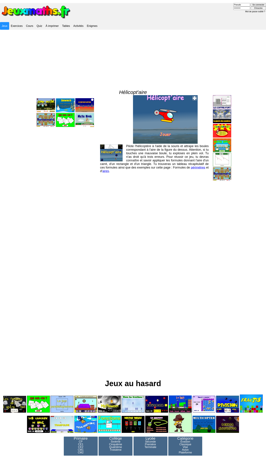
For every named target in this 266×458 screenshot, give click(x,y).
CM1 (81, 449)
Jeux (4, 25)
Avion (185, 449)
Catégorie (185, 438)
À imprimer (52, 25)
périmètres (198, 158)
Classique (185, 444)
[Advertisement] (133, 56)
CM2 (81, 452)
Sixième (115, 441)
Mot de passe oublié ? (255, 11)
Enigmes (92, 25)
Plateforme (185, 452)
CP (81, 441)
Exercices (17, 25)
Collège (115, 438)
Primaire (81, 438)
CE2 (80, 447)
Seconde (150, 441)
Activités (78, 25)
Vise (185, 447)
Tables (66, 25)
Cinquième (115, 444)
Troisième (115, 449)
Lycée (150, 438)
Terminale (150, 447)
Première (150, 444)
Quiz (39, 25)
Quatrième (115, 447)
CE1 (80, 444)
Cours (29, 25)
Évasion (185, 441)
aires (105, 162)
